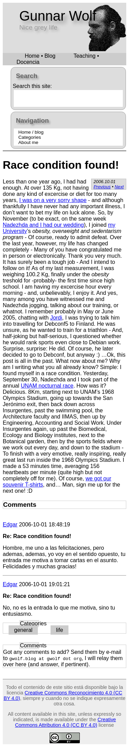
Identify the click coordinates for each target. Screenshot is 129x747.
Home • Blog (40, 56)
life (59, 630)
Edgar (10, 524)
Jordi (56, 318)
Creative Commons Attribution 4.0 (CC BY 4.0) (65, 722)
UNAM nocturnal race (47, 386)
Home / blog (30, 132)
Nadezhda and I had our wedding (43, 225)
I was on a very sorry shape (53, 200)
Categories (29, 137)
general (23, 630)
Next (119, 186)
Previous (102, 186)
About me (28, 142)
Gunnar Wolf (57, 15)
